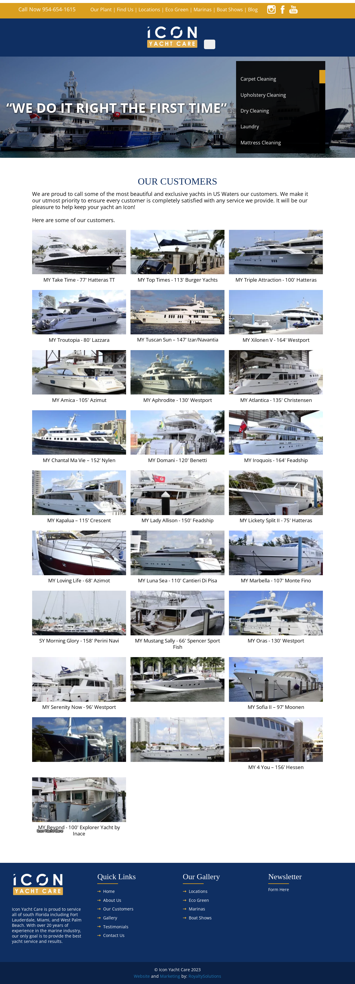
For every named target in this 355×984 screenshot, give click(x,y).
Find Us (125, 9)
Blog (253, 9)
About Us (112, 900)
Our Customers (118, 909)
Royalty (196, 976)
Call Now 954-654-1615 (47, 9)
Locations (149, 9)
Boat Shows (230, 9)
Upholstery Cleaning (263, 95)
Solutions (212, 976)
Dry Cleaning (255, 110)
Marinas (203, 9)
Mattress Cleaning (261, 142)
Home (109, 891)
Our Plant (101, 9)
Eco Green (177, 9)
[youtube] (293, 9)
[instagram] (271, 9)
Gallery (110, 918)
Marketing (170, 976)
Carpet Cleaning (258, 79)
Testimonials (115, 927)
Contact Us (114, 935)
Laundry (250, 126)
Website (142, 976)
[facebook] (282, 9)
